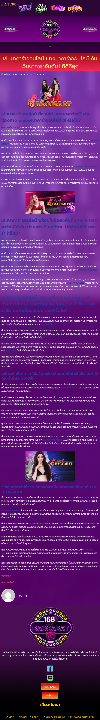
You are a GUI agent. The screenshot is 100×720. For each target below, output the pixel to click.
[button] (50, 47)
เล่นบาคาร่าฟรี (7, 582)
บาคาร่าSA (6, 576)
